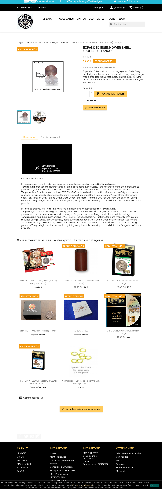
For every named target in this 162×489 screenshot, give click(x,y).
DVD (91, 18)
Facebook (20, 436)
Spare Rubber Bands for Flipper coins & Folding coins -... (81, 382)
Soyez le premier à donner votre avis (81, 409)
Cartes (81, 18)
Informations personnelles (128, 453)
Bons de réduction (125, 467)
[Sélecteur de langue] (98, 7)
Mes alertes (121, 471)
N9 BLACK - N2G (81, 330)
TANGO (20, 471)
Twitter (26, 436)
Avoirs (119, 460)
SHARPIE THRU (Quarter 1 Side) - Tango (38, 330)
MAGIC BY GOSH (24, 464)
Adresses (120, 464)
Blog (122, 18)
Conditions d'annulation (61, 467)
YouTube (32, 436)
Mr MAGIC (21, 453)
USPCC (20, 457)
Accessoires (66, 18)
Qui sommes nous (58, 480)
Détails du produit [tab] (50, 137)
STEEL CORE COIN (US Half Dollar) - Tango (123, 282)
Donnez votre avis (94, 107)
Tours (111, 18)
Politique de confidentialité (62, 470)
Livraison (54, 453)
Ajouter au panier (110, 93)
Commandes (122, 457)
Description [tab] (29, 137)
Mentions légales (58, 457)
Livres (100, 18)
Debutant (48, 18)
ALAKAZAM (22, 460)
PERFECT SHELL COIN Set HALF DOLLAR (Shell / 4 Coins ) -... (38, 382)
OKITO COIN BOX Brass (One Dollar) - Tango (124, 332)
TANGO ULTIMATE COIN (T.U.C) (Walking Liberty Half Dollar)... (38, 282)
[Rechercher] (127, 24)
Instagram (38, 436)
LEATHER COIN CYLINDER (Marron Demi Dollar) (81, 282)
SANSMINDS (22, 467)
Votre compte (125, 448)
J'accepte (154, 485)
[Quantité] (86, 94)
